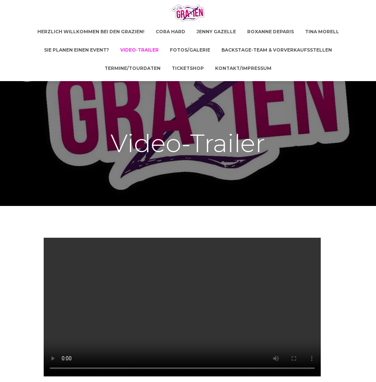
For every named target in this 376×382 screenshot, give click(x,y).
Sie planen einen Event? (76, 50)
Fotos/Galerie (190, 50)
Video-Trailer (139, 50)
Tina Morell (322, 31)
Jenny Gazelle (216, 31)
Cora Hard (170, 31)
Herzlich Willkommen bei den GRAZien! (91, 31)
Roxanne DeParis (270, 31)
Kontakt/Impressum (243, 68)
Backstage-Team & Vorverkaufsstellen (276, 50)
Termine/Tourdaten (133, 68)
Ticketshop (188, 68)
